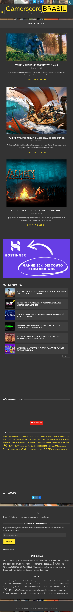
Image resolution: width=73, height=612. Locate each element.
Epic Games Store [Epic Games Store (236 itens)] (52, 440)
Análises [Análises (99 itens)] (31, 436)
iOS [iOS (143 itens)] (25, 442)
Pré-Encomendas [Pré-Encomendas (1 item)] (53, 567)
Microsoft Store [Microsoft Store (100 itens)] (50, 442)
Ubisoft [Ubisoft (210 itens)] (36, 449)
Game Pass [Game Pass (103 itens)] (58, 560)
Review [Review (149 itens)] (53, 446)
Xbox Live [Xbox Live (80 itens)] (43, 570)
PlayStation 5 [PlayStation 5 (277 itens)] (33, 446)
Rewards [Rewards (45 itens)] (15, 570)
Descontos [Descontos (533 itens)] (16, 439)
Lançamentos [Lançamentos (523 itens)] (33, 442)
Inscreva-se (36, 423)
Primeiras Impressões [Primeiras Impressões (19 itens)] (41, 567)
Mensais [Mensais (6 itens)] (50, 564)
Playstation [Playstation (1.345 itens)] (14, 445)
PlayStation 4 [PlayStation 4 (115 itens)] (24, 446)
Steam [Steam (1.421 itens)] (6, 448)
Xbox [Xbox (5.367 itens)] (47, 449)
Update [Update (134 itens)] (41, 449)
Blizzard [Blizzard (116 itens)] (51, 436)
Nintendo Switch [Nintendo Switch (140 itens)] (64, 442)
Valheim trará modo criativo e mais (36, 65)
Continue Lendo (36, 79)
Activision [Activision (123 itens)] (20, 436)
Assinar (9, 541)
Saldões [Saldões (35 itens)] (22, 570)
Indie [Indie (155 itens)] (22, 442)
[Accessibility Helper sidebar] (70, 2)
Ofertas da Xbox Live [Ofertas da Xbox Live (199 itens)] (21, 566)
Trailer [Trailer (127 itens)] (31, 449)
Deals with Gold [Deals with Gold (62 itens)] (45, 560)
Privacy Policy (8, 550)
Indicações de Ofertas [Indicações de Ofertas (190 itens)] (14, 563)
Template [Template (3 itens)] (36, 570)
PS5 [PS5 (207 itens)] (48, 446)
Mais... (66, 356)
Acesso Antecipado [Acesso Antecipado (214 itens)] (10, 437)
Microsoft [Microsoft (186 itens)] (42, 442)
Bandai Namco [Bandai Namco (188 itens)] (44, 437)
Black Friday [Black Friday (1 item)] (22, 560)
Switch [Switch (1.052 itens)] (25, 449)
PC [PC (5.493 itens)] (5, 445)
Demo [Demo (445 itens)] (8, 439)
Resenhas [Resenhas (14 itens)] (62, 567)
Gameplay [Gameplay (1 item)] (66, 560)
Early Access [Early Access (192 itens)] (41, 440)
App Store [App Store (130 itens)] (36, 437)
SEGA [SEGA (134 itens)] (64, 446)
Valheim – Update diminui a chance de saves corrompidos (37, 138)
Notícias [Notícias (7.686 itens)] (58, 563)
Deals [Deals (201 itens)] (61, 437)
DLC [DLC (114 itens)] (35, 439)
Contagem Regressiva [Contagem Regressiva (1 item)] (32, 560)
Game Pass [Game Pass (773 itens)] (64, 439)
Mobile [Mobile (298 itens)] (57, 442)
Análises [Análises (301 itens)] (7, 560)
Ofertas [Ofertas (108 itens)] (7, 567)
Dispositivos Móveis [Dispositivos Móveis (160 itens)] (28, 440)
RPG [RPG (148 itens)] (56, 446)
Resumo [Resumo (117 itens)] (7, 570)
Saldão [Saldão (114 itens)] (60, 446)
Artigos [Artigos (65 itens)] (15, 560)
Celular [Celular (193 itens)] (56, 437)
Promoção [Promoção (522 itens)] (42, 446)
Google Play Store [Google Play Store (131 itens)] (16, 442)
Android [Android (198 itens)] (25, 437)
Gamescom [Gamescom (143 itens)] (6, 442)
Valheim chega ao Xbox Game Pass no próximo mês (36, 211)
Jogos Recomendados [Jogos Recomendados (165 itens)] (36, 563)
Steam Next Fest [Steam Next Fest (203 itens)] (16, 449)
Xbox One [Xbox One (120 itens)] (54, 449)
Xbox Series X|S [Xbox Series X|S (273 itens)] (62, 449)
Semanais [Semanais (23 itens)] (29, 570)
